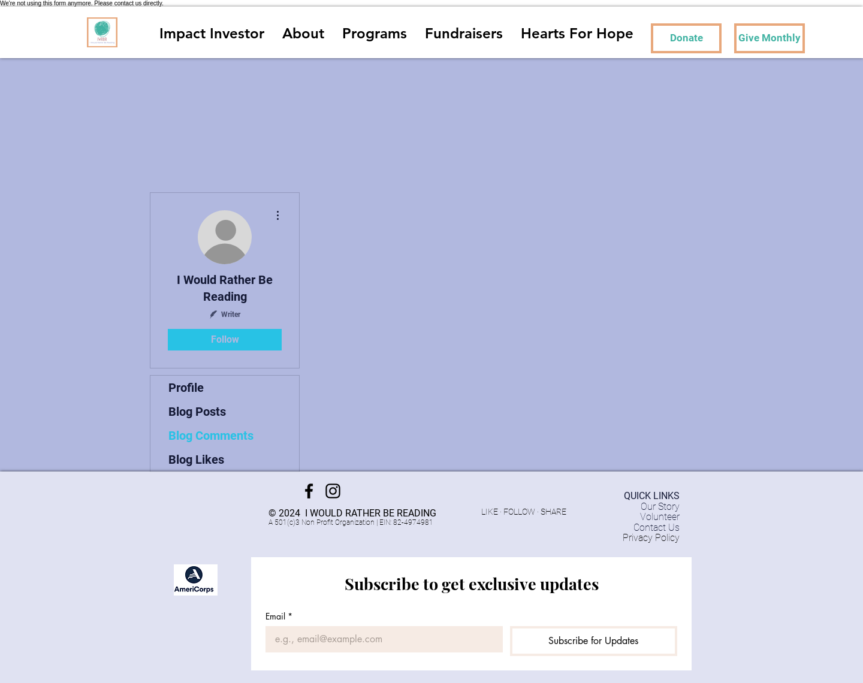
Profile (186, 387)
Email (278, 616)
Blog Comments (211, 435)
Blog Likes (196, 459)
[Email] (380, 639)
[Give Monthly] (769, 38)
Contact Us (656, 527)
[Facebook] (309, 491)
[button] (374, 32)
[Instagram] (333, 491)
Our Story (660, 506)
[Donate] (686, 38)
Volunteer (660, 516)
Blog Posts (197, 411)
